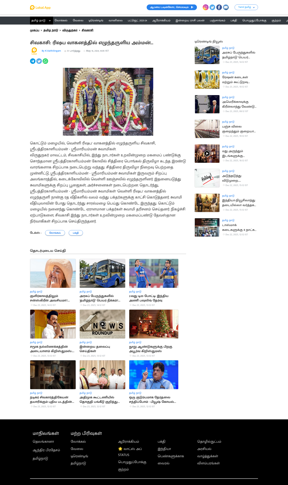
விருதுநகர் (69, 30)
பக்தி (161, 442)
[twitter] (39, 63)
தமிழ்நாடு (40, 458)
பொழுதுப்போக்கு (132, 462)
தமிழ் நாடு (38, 20)
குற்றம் (123, 469)
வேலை (77, 449)
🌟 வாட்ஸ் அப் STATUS (130, 452)
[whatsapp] (46, 63)
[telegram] (33, 63)
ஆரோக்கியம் (128, 442)
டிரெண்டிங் (79, 456)
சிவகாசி (87, 30)
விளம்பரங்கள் (208, 463)
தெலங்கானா (43, 442)
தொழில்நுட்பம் (209, 442)
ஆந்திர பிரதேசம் (46, 450)
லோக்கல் (78, 442)
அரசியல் (204, 449)
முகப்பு (34, 30)
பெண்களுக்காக (171, 456)
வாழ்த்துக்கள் (207, 456)
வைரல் (164, 463)
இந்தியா (164, 449)
